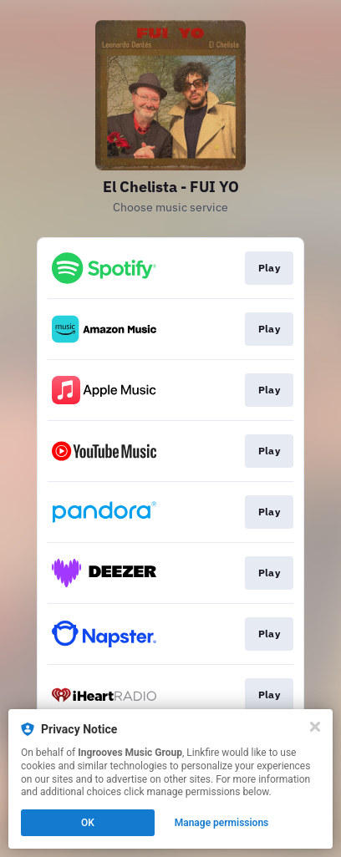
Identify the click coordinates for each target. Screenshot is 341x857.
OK (87, 823)
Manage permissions (222, 823)
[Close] (315, 726)
